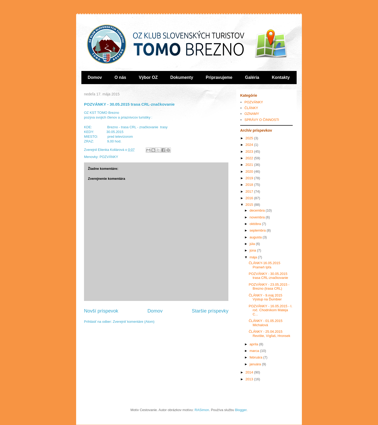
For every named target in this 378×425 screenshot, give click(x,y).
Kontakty (281, 77)
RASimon (202, 410)
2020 (249, 171)
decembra (258, 210)
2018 (249, 185)
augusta (256, 237)
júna (253, 250)
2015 (249, 205)
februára (256, 357)
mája (254, 257)
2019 (249, 178)
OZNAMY (251, 114)
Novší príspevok (101, 311)
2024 (249, 145)
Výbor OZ (148, 77)
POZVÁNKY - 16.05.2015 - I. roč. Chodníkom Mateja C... (270, 310)
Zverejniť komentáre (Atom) (134, 322)
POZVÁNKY (108, 157)
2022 (249, 158)
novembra (258, 217)
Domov (95, 77)
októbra (256, 224)
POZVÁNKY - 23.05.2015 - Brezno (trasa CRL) (269, 287)
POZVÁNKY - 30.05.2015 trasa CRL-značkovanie (268, 276)
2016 (249, 198)
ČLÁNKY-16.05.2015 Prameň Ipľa (264, 265)
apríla (254, 344)
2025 (249, 138)
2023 (249, 151)
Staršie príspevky (210, 311)
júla (253, 244)
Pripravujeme (219, 77)
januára (256, 364)
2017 (249, 191)
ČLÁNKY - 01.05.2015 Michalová (265, 323)
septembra (258, 230)
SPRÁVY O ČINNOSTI (261, 120)
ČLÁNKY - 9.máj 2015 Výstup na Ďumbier (265, 297)
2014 (249, 372)
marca (255, 351)
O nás (120, 77)
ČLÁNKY (251, 108)
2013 (249, 379)
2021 (249, 165)
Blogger (240, 410)
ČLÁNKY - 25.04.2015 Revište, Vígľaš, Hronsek (269, 334)
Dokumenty (181, 77)
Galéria (252, 77)
